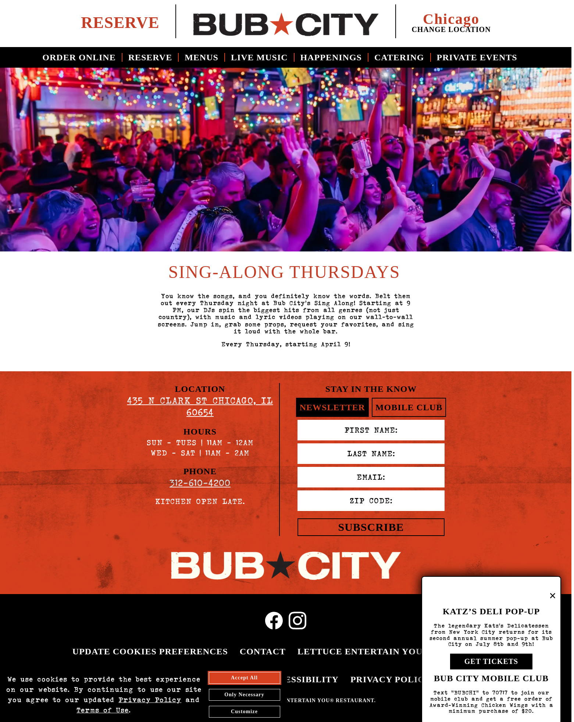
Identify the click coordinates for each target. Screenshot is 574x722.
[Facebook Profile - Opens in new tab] (274, 620)
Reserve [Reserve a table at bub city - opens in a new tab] (120, 22)
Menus (201, 57)
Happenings (331, 57)
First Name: (371, 430)
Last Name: (371, 454)
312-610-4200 (200, 482)
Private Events (477, 57)
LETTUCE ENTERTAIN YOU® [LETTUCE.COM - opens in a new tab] (363, 651)
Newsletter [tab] (332, 407)
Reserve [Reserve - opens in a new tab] (150, 57)
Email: (371, 477)
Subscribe (371, 527)
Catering (399, 57)
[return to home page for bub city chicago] (285, 21)
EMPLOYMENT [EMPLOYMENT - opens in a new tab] (93, 679)
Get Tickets (491, 673)
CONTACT (263, 651)
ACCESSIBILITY (302, 679)
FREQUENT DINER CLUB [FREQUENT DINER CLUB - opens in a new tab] (196, 679)
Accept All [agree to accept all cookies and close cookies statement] (244, 710)
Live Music (259, 57)
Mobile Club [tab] (408, 407)
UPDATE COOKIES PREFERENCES (150, 651)
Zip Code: (371, 501)
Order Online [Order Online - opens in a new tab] (78, 57)
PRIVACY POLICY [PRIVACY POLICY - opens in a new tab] (390, 679)
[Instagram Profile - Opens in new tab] (297, 620)
